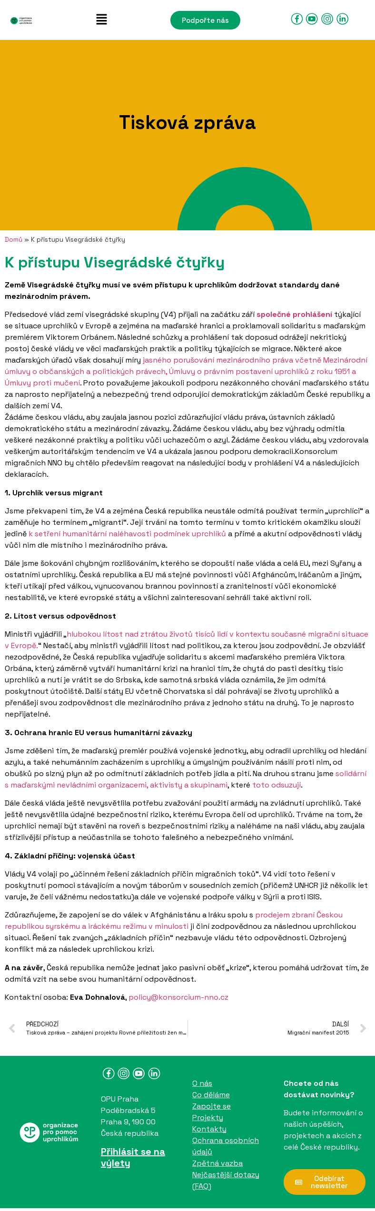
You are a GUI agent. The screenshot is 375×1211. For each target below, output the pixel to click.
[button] (101, 20)
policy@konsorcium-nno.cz (178, 997)
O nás (202, 1083)
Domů (13, 240)
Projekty (207, 1117)
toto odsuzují (276, 785)
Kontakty (209, 1129)
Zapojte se (211, 1106)
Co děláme (211, 1095)
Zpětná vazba (217, 1163)
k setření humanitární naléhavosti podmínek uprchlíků (127, 534)
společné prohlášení (295, 314)
